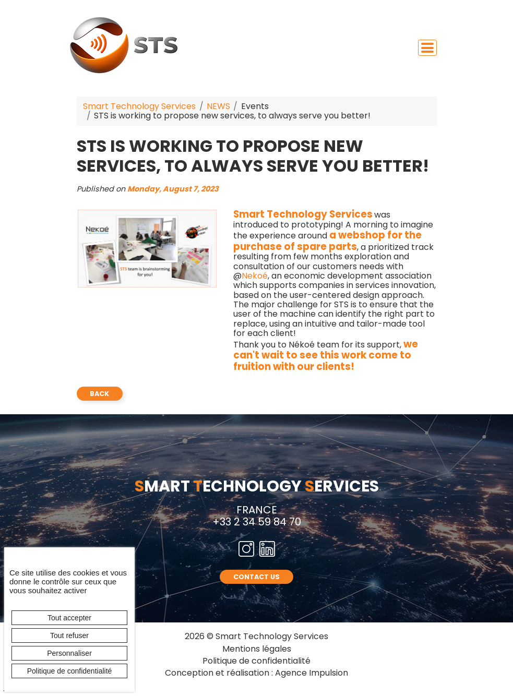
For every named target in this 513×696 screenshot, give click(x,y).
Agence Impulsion (311, 673)
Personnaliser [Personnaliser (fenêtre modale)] (69, 653)
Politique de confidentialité (256, 661)
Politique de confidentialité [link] (69, 671)
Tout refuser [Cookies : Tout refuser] (69, 635)
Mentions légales (256, 649)
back (99, 393)
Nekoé (255, 276)
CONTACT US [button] (256, 576)
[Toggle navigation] (427, 48)
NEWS (218, 106)
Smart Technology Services (139, 106)
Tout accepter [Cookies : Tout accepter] (69, 618)
